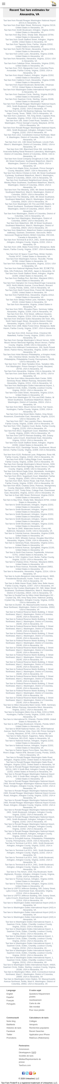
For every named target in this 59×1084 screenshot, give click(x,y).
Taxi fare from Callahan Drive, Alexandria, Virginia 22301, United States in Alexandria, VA (29, 64)
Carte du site (34, 1003)
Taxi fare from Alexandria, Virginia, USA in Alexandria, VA (29, 371)
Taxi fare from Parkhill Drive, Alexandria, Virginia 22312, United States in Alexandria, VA (29, 296)
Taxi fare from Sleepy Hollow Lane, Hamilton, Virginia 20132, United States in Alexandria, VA (29, 300)
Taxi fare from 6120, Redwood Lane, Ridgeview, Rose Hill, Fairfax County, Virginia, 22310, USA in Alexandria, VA (29, 455)
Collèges (33, 1021)
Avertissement (35, 1000)
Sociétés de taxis (26, 1056)
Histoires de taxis (14, 1028)
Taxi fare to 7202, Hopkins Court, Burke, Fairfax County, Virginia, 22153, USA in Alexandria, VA (29, 558)
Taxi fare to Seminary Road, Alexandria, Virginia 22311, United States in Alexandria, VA (29, 544)
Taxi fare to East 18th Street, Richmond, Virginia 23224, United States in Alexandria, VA (29, 496)
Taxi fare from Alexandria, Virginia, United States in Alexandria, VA (29, 305)
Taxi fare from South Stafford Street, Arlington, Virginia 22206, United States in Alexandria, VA (29, 40)
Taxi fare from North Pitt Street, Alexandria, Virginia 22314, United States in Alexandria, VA (29, 50)
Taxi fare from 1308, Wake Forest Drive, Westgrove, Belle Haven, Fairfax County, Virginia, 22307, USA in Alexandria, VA (29, 249)
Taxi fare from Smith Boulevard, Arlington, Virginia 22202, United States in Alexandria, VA (29, 31)
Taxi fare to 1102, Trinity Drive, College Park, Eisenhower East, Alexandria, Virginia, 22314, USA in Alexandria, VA (29, 491)
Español (10, 997)
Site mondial (34, 1007)
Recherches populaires (39, 1028)
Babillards (11, 1024)
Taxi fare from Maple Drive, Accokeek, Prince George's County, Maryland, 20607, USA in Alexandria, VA (29, 169)
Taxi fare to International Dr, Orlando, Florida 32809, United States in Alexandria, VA (29, 720)
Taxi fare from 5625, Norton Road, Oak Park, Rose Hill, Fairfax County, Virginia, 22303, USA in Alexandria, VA (29, 482)
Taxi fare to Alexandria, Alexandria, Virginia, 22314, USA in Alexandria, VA (29, 572)
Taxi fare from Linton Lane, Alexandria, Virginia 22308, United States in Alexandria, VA (29, 55)
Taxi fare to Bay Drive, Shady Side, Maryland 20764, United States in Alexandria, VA (29, 501)
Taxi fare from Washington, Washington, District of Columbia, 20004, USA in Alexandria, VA (29, 219)
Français (10, 1000)
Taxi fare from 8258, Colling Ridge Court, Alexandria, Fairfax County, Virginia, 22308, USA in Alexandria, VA (29, 460)
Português (11, 1004)
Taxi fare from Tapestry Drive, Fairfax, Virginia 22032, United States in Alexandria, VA (29, 45)
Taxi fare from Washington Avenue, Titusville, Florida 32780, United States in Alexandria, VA (29, 260)
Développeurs (25, 1052)
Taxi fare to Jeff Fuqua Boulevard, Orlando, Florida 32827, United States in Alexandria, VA (29, 725)
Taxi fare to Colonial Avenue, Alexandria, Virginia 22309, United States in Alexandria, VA (30, 534)
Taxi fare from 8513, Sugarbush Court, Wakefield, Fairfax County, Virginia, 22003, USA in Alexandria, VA (29, 432)
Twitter (9, 1034)
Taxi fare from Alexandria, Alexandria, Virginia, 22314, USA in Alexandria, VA (29, 59)
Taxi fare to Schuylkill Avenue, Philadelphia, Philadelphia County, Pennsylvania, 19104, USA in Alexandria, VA (29, 839)
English (10, 994)
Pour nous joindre (36, 1010)
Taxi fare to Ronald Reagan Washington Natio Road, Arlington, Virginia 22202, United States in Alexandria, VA (29, 758)
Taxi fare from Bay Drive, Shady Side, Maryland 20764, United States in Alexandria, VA (29, 36)
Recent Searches (36, 1031)
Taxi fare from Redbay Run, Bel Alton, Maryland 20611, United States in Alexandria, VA (29, 279)
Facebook (11, 1031)
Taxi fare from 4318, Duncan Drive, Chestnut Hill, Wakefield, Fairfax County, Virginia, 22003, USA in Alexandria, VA (29, 335)
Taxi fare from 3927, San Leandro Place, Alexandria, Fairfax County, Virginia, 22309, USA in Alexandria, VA (29, 422)
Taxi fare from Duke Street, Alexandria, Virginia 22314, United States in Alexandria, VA (29, 393)
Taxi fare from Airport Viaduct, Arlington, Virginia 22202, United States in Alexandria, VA (29, 76)
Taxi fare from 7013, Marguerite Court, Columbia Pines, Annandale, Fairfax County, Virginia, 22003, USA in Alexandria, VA (29, 70)
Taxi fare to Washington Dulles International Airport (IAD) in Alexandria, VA (29, 904)
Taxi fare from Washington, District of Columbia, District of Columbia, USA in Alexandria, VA (29, 214)
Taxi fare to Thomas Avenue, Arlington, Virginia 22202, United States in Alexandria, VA (29, 880)
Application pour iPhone (39, 1034)
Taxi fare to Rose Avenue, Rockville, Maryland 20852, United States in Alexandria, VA (29, 567)
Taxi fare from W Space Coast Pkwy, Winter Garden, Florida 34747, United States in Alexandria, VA (29, 255)
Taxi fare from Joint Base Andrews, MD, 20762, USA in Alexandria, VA (29, 374)
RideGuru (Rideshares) (39, 1038)
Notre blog (11, 1021)
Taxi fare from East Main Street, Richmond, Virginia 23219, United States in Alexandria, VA (29, 26)
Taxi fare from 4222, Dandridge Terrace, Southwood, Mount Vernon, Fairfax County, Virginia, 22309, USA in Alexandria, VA (29, 449)
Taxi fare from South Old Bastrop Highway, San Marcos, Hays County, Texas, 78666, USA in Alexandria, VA (29, 112)
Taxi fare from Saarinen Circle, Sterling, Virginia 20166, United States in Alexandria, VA (29, 95)
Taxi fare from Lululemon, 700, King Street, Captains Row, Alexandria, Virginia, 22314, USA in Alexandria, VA (29, 117)
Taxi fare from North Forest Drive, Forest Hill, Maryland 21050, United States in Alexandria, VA (29, 291)
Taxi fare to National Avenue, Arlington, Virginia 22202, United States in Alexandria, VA (29, 741)
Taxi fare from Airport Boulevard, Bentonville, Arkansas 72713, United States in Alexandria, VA (29, 86)
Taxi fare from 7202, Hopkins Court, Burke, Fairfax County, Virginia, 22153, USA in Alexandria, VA (29, 427)
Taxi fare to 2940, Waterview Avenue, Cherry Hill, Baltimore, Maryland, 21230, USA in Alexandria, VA (29, 529)
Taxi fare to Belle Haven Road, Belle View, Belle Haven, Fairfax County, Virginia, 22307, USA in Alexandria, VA (29, 584)
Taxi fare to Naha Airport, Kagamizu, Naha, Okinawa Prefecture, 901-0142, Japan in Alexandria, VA (29, 737)
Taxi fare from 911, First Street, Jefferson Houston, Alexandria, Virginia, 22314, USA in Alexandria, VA (29, 315)
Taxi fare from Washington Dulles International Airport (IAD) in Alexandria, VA (29, 90)
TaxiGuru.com (25, 1065)
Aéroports (33, 1024)
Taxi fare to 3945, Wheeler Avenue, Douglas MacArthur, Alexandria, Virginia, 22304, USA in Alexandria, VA (29, 539)
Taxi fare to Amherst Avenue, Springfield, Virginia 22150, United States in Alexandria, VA (29, 548)
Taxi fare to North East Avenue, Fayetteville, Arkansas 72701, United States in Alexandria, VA (29, 553)
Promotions (11, 1038)
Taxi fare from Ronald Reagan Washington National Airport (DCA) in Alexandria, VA (29, 21)
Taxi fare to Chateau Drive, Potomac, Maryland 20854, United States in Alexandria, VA (29, 563)
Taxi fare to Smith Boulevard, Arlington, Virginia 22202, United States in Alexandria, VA (29, 505)
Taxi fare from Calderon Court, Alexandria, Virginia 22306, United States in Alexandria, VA (29, 81)
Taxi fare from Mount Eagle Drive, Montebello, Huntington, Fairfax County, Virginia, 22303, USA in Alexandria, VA (29, 472)
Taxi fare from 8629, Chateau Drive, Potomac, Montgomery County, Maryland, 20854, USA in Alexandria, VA (29, 486)
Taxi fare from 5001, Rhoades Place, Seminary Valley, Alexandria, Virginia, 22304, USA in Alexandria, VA (29, 310)
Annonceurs (24, 1049)
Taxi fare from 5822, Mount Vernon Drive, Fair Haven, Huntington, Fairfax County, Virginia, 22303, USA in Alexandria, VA (29, 409)
